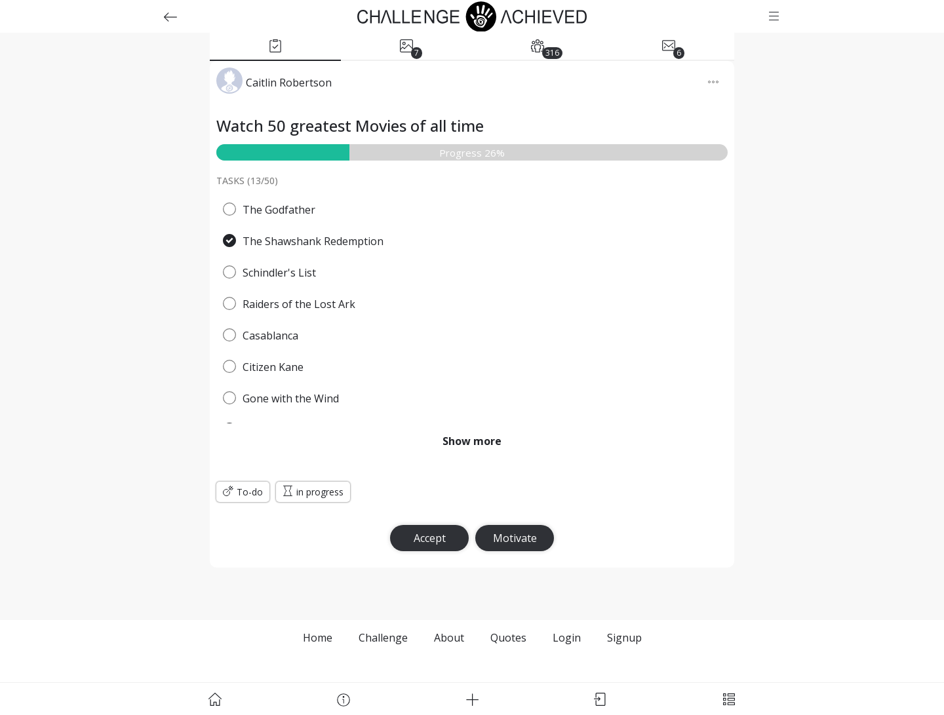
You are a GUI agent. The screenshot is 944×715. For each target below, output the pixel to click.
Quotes (508, 637)
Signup (624, 637)
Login (567, 637)
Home (317, 637)
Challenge (383, 637)
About (449, 637)
